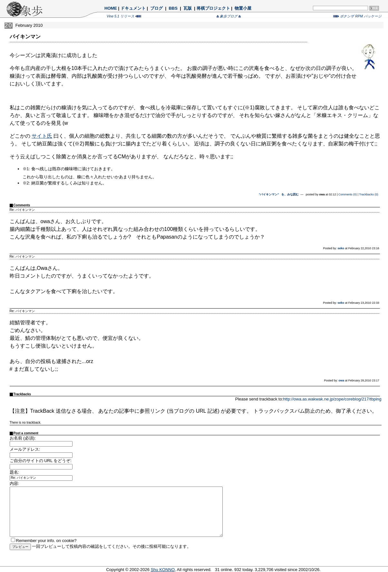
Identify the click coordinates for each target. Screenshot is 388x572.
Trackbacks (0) (368, 194)
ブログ (156, 8)
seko (341, 248)
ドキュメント (133, 8)
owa (341, 380)
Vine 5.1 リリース (124, 16)
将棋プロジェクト (213, 8)
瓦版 (187, 8)
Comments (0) (347, 194)
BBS (173, 8)
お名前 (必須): (23, 438)
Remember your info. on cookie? (46, 540)
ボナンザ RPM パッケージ (357, 16)
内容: (14, 483)
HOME (110, 8)
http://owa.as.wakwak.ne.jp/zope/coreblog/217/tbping (332, 399)
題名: (14, 472)
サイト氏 (42, 136)
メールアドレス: (25, 449)
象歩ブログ (229, 16)
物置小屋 (242, 8)
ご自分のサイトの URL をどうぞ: (41, 460)
